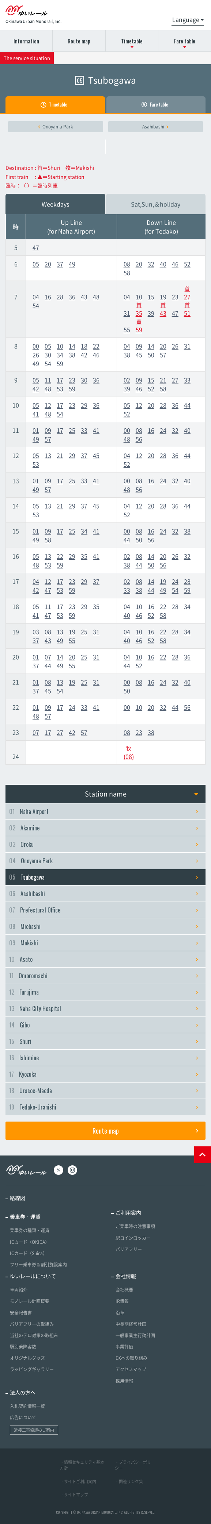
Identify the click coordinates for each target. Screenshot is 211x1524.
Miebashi (103, 926)
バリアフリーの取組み (32, 1324)
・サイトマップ (74, 1495)
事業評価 (124, 1346)
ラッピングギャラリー (32, 1369)
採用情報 (124, 1381)
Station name (142, 794)
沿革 (120, 1312)
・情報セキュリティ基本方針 (82, 1465)
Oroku (103, 844)
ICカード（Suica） (28, 1253)
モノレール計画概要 (29, 1301)
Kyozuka (103, 1074)
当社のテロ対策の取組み (34, 1335)
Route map (79, 41)
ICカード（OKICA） (29, 1242)
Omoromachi (103, 975)
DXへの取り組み (131, 1358)
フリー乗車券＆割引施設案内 (38, 1264)
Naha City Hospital (103, 1008)
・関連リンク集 (129, 1481)
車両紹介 (18, 1289)
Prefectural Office (103, 910)
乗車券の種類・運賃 (29, 1230)
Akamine (103, 827)
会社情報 (126, 1276)
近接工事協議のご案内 (34, 1430)
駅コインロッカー (133, 1238)
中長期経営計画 (131, 1324)
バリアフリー (129, 1249)
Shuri (103, 1041)
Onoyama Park (55, 126)
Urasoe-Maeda (103, 1090)
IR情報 (122, 1301)
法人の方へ (22, 1392)
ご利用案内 (128, 1212)
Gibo (103, 1024)
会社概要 (124, 1289)
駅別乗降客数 (23, 1346)
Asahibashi (155, 126)
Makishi (103, 942)
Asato (103, 959)
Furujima (103, 992)
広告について (23, 1417)
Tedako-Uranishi (103, 1107)
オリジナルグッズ (27, 1358)
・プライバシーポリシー (133, 1465)
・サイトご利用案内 (78, 1481)
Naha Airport (103, 811)
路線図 (17, 1197)
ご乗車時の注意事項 (135, 1226)
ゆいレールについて (33, 1276)
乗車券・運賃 (25, 1216)
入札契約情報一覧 (27, 1406)
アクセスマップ (131, 1369)
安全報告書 (21, 1312)
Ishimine (103, 1057)
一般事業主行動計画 (135, 1335)
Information (26, 41)
